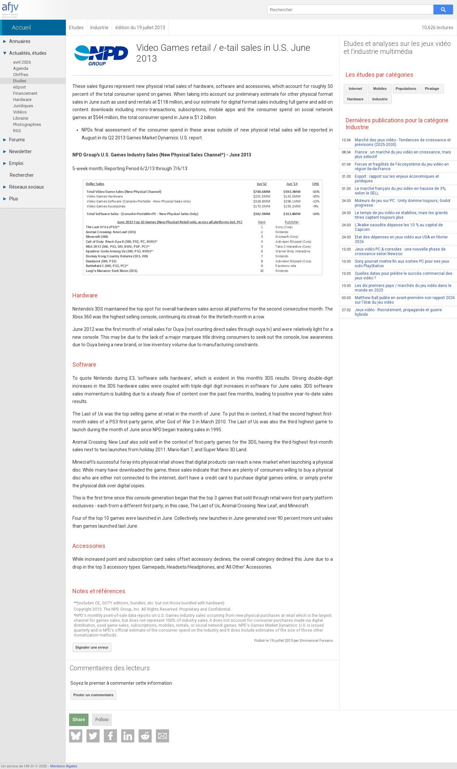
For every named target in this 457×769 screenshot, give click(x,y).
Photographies (27, 124)
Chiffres (20, 74)
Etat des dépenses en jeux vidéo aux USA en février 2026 (395, 239)
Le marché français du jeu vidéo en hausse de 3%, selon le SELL (394, 190)
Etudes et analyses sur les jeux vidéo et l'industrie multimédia (397, 47)
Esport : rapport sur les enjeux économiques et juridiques (390, 178)
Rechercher (22, 175)
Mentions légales (63, 766)
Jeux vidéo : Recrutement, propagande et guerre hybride (392, 312)
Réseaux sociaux (23, 187)
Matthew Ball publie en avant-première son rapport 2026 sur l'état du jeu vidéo (398, 300)
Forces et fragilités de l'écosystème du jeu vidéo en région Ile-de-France (395, 166)
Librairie (20, 118)
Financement (25, 93)
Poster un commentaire (93, 695)
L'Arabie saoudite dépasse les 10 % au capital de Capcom (392, 227)
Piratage (432, 89)
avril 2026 (22, 62)
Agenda (20, 68)
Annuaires (16, 41)
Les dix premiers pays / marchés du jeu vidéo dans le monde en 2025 (396, 288)
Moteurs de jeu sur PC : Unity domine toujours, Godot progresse (396, 203)
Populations (406, 89)
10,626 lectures (437, 27)
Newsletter (17, 151)
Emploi (13, 163)
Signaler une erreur (91, 647)
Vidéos (20, 112)
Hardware (22, 99)
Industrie (380, 99)
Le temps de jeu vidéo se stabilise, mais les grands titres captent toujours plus (395, 215)
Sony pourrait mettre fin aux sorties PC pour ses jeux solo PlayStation (395, 263)
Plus (10, 198)
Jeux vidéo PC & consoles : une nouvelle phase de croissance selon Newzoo (394, 251)
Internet (355, 89)
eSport (19, 87)
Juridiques (23, 105)
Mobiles (380, 89)
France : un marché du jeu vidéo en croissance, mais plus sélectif (396, 154)
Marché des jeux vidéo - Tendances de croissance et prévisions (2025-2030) (396, 142)
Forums (14, 139)
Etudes (19, 80)
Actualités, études (25, 53)
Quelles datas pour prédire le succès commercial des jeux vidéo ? (397, 275)
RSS (17, 130)
